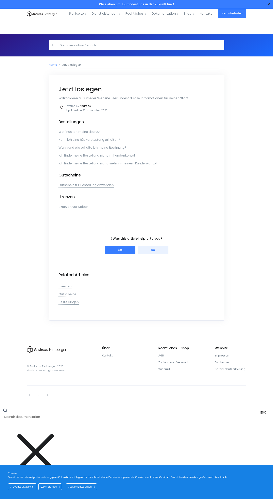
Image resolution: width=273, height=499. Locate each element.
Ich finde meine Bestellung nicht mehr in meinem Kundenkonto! (108, 163)
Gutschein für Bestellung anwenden (86, 185)
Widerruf (164, 369)
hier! (170, 4)
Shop (188, 13)
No (153, 250)
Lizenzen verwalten (73, 206)
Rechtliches (134, 13)
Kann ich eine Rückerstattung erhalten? (89, 139)
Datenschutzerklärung (230, 369)
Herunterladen (232, 13)
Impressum (222, 355)
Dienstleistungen (104, 13)
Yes (120, 250)
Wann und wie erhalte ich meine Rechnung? (92, 147)
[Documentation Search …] (140, 45)
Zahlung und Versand (173, 362)
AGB (161, 355)
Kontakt (205, 13)
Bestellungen (69, 302)
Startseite (76, 13)
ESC (263, 412)
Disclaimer (222, 362)
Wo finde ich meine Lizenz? (79, 131)
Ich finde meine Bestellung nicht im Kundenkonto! (97, 155)
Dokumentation (163, 13)
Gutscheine (67, 294)
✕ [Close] (268, 4)
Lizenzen (65, 286)
